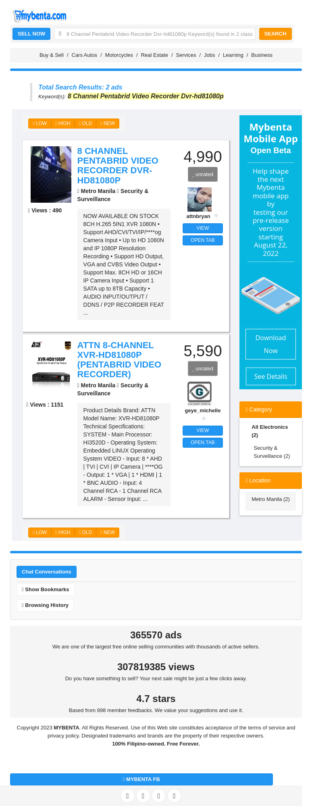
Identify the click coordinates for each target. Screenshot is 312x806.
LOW (40, 123)
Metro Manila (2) (271, 499)
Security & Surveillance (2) (272, 452)
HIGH (63, 123)
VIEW (203, 228)
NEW (107, 123)
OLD (85, 123)
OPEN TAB (203, 240)
